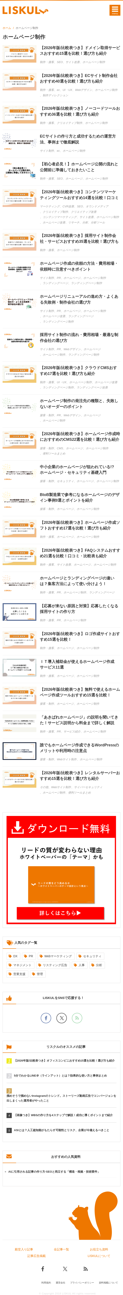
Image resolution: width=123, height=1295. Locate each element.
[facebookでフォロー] (46, 1016)
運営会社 (60, 1281)
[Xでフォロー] (61, 1016)
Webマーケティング (58, 954)
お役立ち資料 (99, 1248)
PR (31, 954)
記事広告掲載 (36, 1254)
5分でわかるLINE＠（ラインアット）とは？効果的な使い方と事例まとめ (60, 1074)
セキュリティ (92, 954)
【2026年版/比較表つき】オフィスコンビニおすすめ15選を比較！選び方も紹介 (64, 1059)
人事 (82, 963)
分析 (99, 963)
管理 (40, 972)
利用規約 (46, 1281)
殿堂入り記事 (24, 1248)
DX (15, 954)
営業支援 (19, 972)
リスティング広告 (55, 963)
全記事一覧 (61, 1248)
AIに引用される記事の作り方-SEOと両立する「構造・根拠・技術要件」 (54, 1170)
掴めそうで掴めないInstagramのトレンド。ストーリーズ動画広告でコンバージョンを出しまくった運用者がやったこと (61, 1097)
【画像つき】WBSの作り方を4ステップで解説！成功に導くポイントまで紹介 (63, 1113)
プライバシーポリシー (82, 1281)
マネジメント (22, 963)
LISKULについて (99, 1254)
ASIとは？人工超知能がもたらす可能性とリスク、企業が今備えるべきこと (61, 1128)
